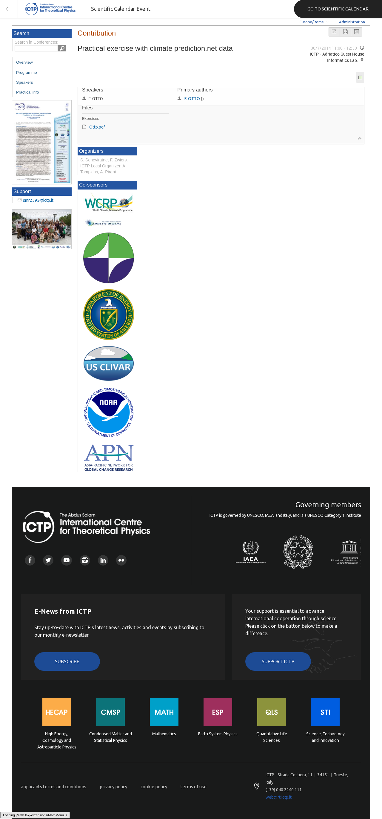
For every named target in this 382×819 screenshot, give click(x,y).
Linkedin (103, 560)
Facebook (30, 560)
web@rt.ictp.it (279, 797)
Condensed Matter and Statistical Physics (110, 737)
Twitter (48, 560)
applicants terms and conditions (53, 786)
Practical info (27, 92)
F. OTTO (192, 98)
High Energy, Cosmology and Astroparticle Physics (56, 739)
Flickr (121, 560)
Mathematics (164, 733)
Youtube (66, 560)
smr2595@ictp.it (38, 200)
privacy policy (113, 786)
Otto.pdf (97, 127)
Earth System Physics (218, 733)
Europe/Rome (312, 22)
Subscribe (67, 661)
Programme (26, 72)
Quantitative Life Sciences (271, 737)
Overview (24, 62)
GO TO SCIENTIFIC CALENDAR (338, 8)
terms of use (194, 786)
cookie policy (154, 786)
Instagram (85, 560)
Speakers (24, 82)
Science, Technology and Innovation (325, 737)
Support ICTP (278, 661)
